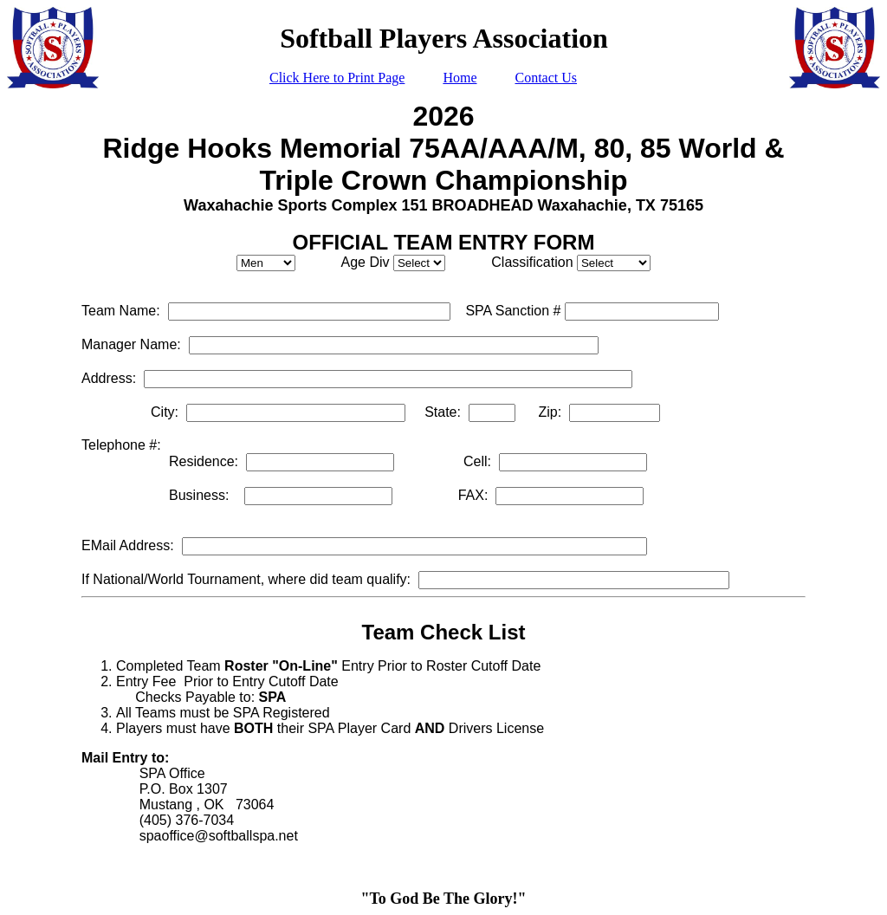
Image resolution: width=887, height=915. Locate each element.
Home (459, 77)
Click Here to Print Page (337, 77)
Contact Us (546, 77)
